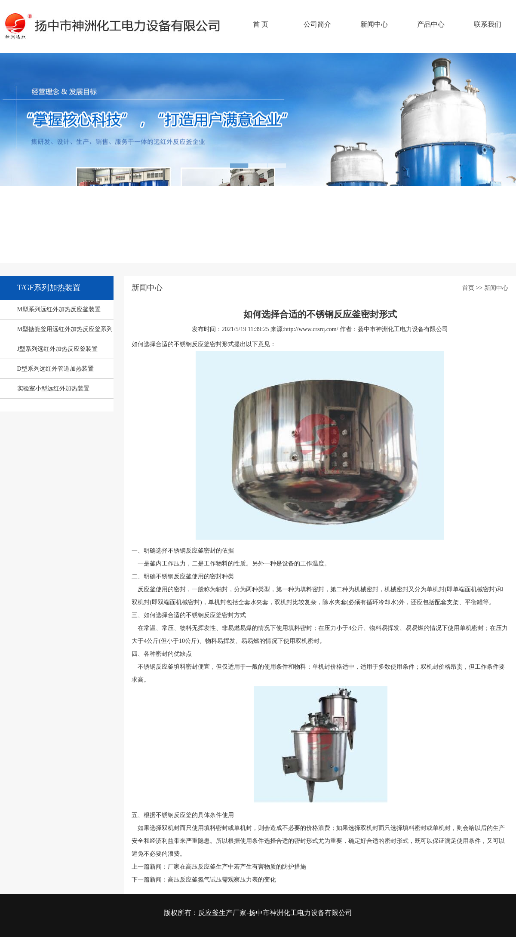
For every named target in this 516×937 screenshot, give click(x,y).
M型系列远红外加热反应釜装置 (59, 309)
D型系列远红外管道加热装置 (55, 369)
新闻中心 (374, 24)
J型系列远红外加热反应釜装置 (57, 349)
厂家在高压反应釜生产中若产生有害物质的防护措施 (237, 866)
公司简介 (317, 24)
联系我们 (487, 24)
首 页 (260, 24)
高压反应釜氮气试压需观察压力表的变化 (222, 879)
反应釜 (114, 32)
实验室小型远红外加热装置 (53, 388)
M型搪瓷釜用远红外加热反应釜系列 (65, 329)
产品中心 (431, 24)
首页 (468, 288)
